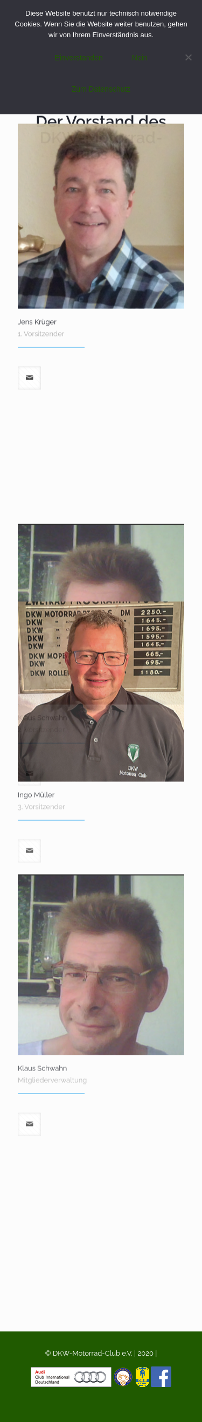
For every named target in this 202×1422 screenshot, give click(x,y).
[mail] (29, 305)
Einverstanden (78, 57)
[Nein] (188, 57)
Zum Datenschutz (101, 89)
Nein (140, 57)
